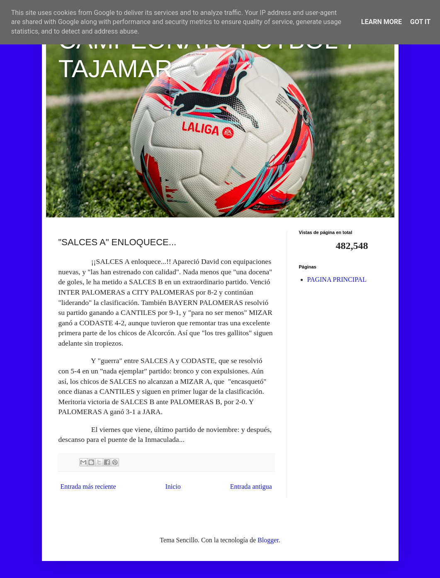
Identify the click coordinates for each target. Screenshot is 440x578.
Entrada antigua (251, 486)
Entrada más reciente (88, 486)
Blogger (268, 540)
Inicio (172, 486)
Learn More (381, 22)
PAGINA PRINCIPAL (337, 279)
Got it (420, 22)
